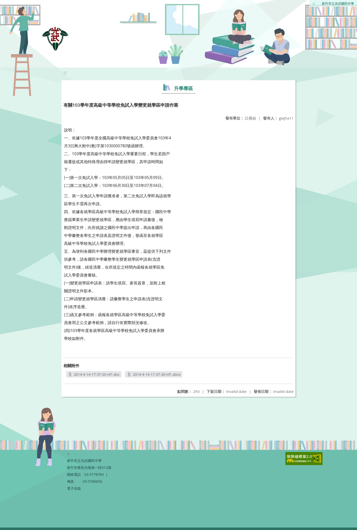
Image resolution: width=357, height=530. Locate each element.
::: (314, 3)
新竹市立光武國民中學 (338, 3)
